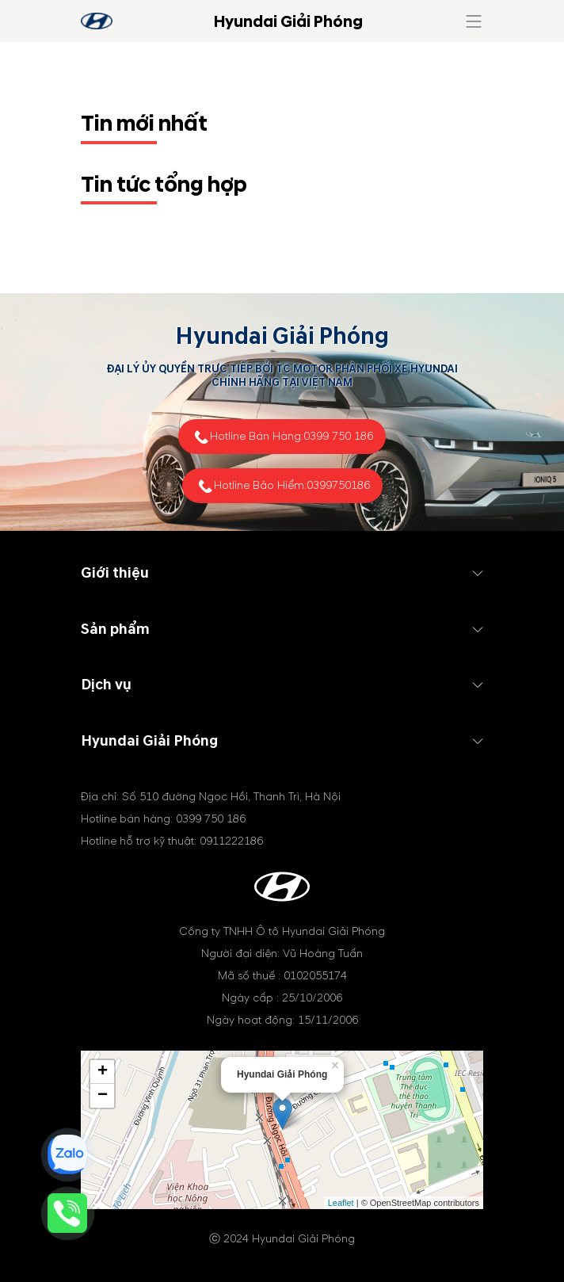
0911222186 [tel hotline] (231, 841)
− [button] (102, 1096)
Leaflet (341, 1203)
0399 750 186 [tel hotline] (338, 436)
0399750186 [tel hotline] (338, 485)
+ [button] (102, 1072)
